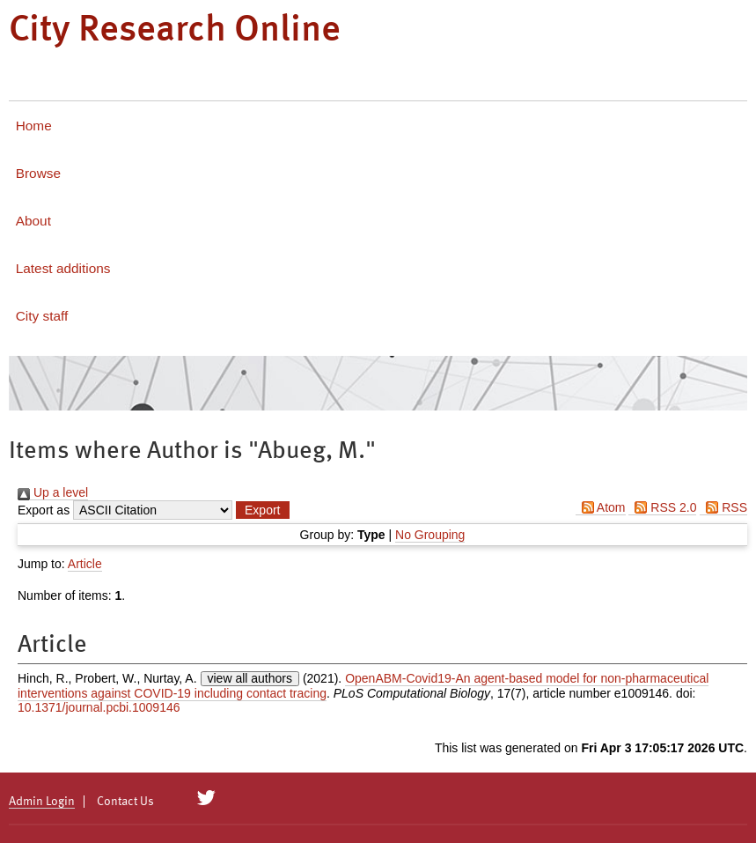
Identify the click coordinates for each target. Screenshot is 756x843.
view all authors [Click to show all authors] (250, 678)
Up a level (53, 492)
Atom (601, 507)
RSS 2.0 (662, 507)
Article (85, 564)
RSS (723, 507)
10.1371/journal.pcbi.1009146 (99, 707)
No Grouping (430, 535)
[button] (262, 510)
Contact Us (125, 801)
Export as (44, 510)
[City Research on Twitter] (206, 798)
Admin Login (42, 801)
